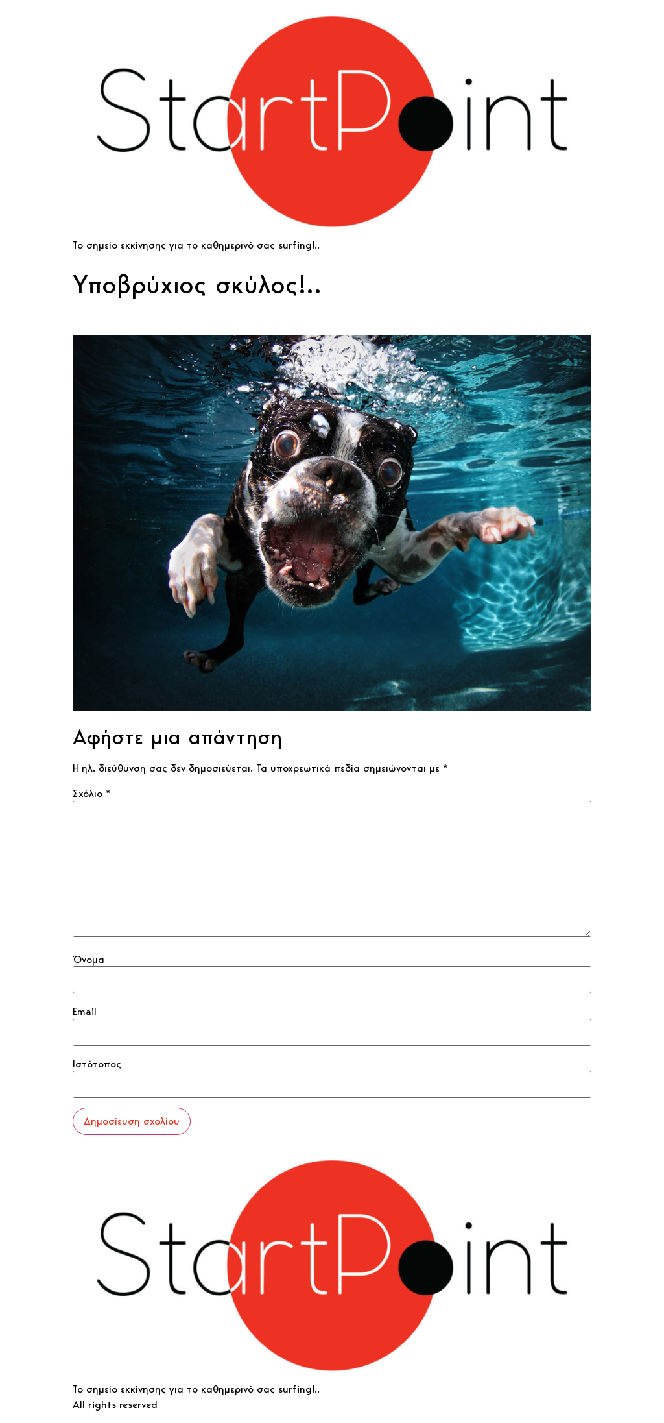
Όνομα (88, 960)
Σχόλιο (92, 793)
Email (85, 1011)
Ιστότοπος (97, 1064)
